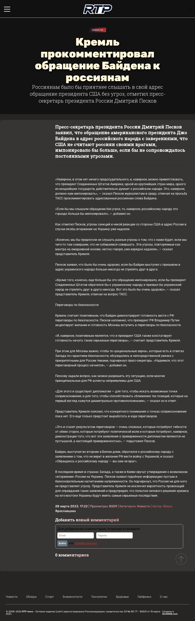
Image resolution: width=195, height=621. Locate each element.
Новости (97, 30)
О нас (164, 596)
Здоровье (122, 596)
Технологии (99, 596)
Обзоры (31, 596)
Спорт (49, 596)
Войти (62, 543)
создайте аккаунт (85, 543)
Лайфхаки (144, 596)
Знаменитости (72, 596)
